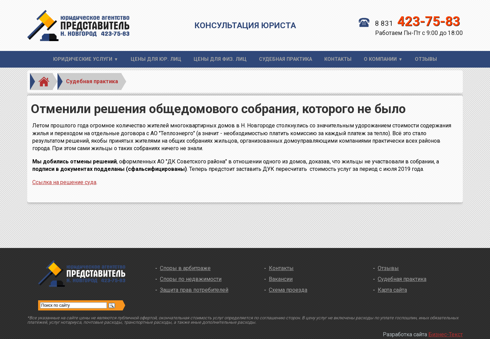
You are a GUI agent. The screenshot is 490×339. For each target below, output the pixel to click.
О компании (380, 59)
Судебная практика (285, 59)
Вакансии (281, 279)
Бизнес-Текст (445, 334)
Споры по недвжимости (191, 279)
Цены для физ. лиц (220, 59)
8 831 (409, 23)
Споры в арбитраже (185, 268)
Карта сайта (392, 290)
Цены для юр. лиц (156, 59)
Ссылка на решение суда (64, 182)
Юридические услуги (82, 59)
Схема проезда (288, 290)
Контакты (338, 59)
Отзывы (426, 59)
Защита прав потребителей (194, 290)
